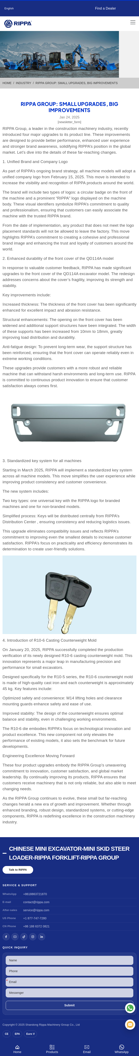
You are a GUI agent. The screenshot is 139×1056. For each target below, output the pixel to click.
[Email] (130, 1024)
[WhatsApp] (130, 1008)
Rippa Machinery (49, 1024)
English (9, 8)
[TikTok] (23, 936)
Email (87, 1048)
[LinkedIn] (41, 936)
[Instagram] (32, 936)
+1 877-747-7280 (34, 918)
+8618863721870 (35, 894)
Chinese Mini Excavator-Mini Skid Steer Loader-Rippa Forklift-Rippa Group (69, 853)
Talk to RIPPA (18, 869)
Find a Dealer (105, 8)
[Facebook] (6, 936)
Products (52, 1048)
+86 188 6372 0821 (36, 926)
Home (17, 1048)
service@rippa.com (36, 910)
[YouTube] (15, 936)
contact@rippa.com (36, 902)
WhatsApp (122, 1048)
